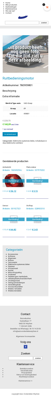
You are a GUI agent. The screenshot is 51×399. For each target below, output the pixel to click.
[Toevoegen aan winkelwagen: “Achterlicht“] (23, 195)
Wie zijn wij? (10, 11)
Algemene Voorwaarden (25, 336)
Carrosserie (12, 262)
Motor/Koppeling (15, 272)
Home (7, 3)
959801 (26, 114)
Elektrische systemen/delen (24, 141)
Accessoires (13, 254)
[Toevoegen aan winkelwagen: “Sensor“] (23, 233)
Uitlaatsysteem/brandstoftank (20, 279)
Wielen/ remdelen (15, 289)
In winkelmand (10, 134)
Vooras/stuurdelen (15, 287)
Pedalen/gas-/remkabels (17, 277)
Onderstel (12, 274)
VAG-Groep (28, 103)
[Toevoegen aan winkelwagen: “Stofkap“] (46, 233)
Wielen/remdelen (14, 291)
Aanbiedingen (10, 7)
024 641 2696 (26, 326)
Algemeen (12, 258)
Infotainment (13, 268)
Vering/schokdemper (16, 283)
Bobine (11, 260)
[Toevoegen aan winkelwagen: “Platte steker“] (46, 195)
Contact (8, 13)
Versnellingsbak (14, 285)
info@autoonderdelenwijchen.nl (25, 331)
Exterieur (11, 266)
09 (24, 109)
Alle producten (11, 5)
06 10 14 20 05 (35, 329)
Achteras (11, 256)
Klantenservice (11, 9)
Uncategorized (14, 281)
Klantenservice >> (25, 381)
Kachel (10, 270)
